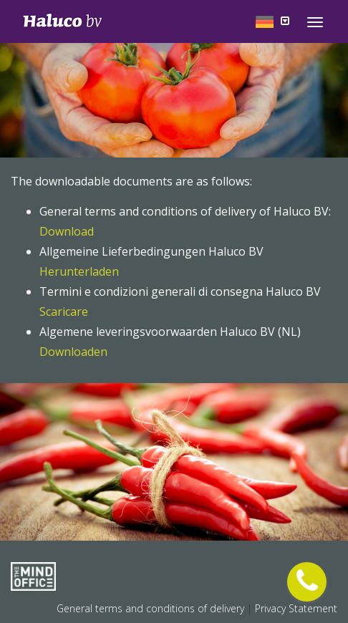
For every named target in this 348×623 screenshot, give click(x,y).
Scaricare (63, 311)
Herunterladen (79, 271)
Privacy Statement (296, 608)
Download (66, 231)
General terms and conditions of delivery (152, 608)
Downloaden (73, 351)
